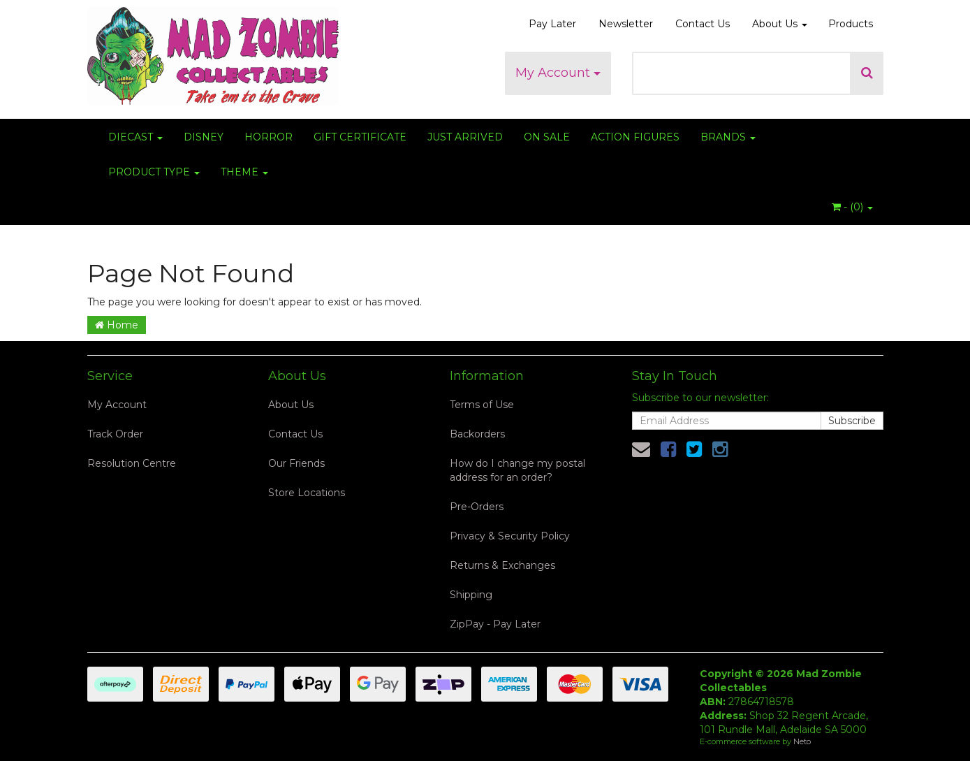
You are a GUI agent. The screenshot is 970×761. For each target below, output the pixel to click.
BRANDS (728, 137)
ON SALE (547, 137)
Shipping (471, 594)
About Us (779, 23)
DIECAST (135, 137)
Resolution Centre (131, 463)
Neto (802, 741)
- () (852, 207)
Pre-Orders (477, 506)
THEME (244, 172)
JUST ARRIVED (465, 137)
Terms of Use (482, 404)
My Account (558, 72)
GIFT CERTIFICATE (360, 137)
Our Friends (296, 463)
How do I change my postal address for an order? (517, 470)
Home (116, 325)
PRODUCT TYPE (154, 172)
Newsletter (625, 23)
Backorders (477, 434)
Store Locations (306, 492)
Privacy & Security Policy (510, 536)
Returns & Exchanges (502, 565)
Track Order (115, 434)
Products (850, 23)
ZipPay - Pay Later (495, 624)
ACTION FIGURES (635, 137)
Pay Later (552, 23)
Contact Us (702, 23)
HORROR (268, 137)
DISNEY (203, 137)
